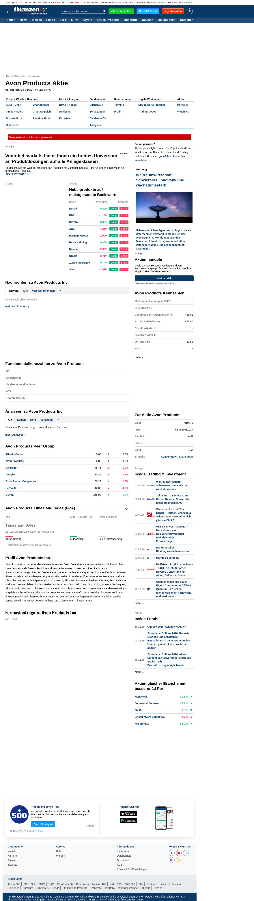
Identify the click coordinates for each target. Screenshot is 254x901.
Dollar (161, 2)
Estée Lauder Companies (20, 481)
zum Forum (11, 618)
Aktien (10, 20)
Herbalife (10, 488)
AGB (119, 864)
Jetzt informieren (17, 173)
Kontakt (12, 851)
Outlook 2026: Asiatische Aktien (166, 626)
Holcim (73, 249)
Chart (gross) (41, 104)
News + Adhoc (68, 104)
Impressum (123, 851)
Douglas (10, 474)
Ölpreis (146, 887)
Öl (180, 2)
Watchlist (183, 111)
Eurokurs (28, 887)
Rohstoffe (131, 20)
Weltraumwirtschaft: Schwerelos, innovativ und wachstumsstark (172, 485)
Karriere (12, 855)
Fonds (50, 20)
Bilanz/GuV (96, 104)
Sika (71, 269)
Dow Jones (82, 883)
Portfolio (182, 104)
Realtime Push (41, 118)
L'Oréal (9, 494)
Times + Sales (14, 111)
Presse (12, 860)
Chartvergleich (42, 111)
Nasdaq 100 (99, 883)
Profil (117, 111)
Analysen (64, 111)
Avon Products (14, 461)
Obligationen (166, 20)
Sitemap (12, 864)
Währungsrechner (128, 887)
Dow (45, 2)
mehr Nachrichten (17, 306)
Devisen (147, 20)
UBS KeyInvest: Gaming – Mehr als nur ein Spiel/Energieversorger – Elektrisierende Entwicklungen (172, 533)
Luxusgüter (186, 456)
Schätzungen (97, 111)
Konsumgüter (169, 456)
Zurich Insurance (79, 262)
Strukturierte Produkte (152, 104)
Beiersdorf (11, 467)
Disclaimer (123, 860)
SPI (26, 2)
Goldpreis (152, 883)
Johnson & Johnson (147, 703)
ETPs (74, 20)
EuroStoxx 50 (65, 883)
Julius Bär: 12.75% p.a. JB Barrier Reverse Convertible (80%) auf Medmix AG (173, 499)
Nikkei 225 (116, 883)
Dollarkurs (13, 887)
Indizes (37, 20)
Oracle (73, 255)
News (23, 20)
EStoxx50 (105, 2)
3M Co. (139, 709)
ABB (72, 228)
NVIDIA (73, 222)
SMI (8, 2)
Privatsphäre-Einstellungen (132, 869)
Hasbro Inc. (142, 723)
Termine (119, 104)
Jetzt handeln (164, 278)
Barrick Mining (78, 242)
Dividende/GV (97, 118)
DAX (64, 2)
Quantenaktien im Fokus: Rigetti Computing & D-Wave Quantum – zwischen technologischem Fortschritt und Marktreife (173, 589)
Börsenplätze (14, 118)
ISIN (29, 90)
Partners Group (78, 235)
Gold (125, 2)
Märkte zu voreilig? (167, 557)
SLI (33, 883)
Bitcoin (140, 2)
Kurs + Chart (13, 104)
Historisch (12, 125)
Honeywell (141, 696)
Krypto (87, 20)
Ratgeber (186, 20)
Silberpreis (42, 887)
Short (124, 208)
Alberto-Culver (14, 454)
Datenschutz (124, 855)
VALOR (9, 90)
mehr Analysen (15, 434)
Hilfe (58, 851)
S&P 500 (130, 883)
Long (114, 208)
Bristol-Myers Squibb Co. (150, 716)
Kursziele (64, 118)
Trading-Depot (147, 111)
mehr (139, 357)
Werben (60, 855)
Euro (83, 2)
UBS (72, 215)
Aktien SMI (14, 883)
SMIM (41, 883)
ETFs (63, 20)
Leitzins (158, 887)
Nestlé (73, 208)
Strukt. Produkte (108, 20)
